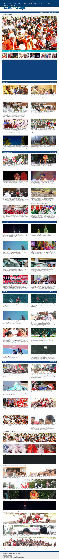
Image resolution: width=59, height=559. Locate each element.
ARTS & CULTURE (22, 3)
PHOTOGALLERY (18, 1)
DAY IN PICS (13, 3)
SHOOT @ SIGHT (33, 3)
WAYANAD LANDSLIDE (9, 5)
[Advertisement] (29, 70)
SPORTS (41, 3)
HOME (5, 3)
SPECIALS (48, 3)
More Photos (53, 82)
